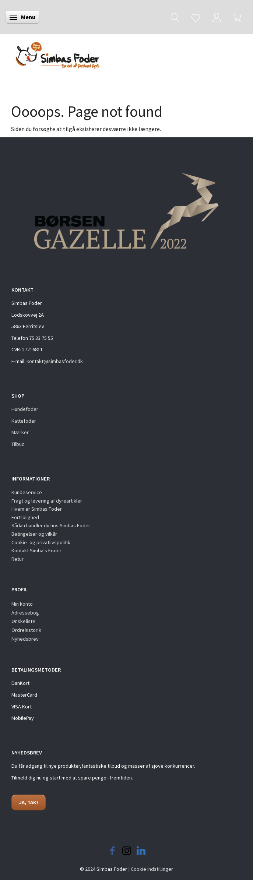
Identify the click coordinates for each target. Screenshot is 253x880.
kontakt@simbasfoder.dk (55, 361)
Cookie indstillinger (152, 869)
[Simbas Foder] (52, 53)
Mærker (20, 432)
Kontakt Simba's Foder (36, 550)
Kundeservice (26, 492)
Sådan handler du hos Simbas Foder (50, 525)
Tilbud (18, 444)
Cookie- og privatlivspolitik (40, 542)
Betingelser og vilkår (34, 534)
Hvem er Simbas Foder (36, 509)
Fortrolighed (25, 517)
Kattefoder (23, 421)
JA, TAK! (28, 802)
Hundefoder (24, 409)
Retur (17, 559)
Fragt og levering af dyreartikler (46, 500)
